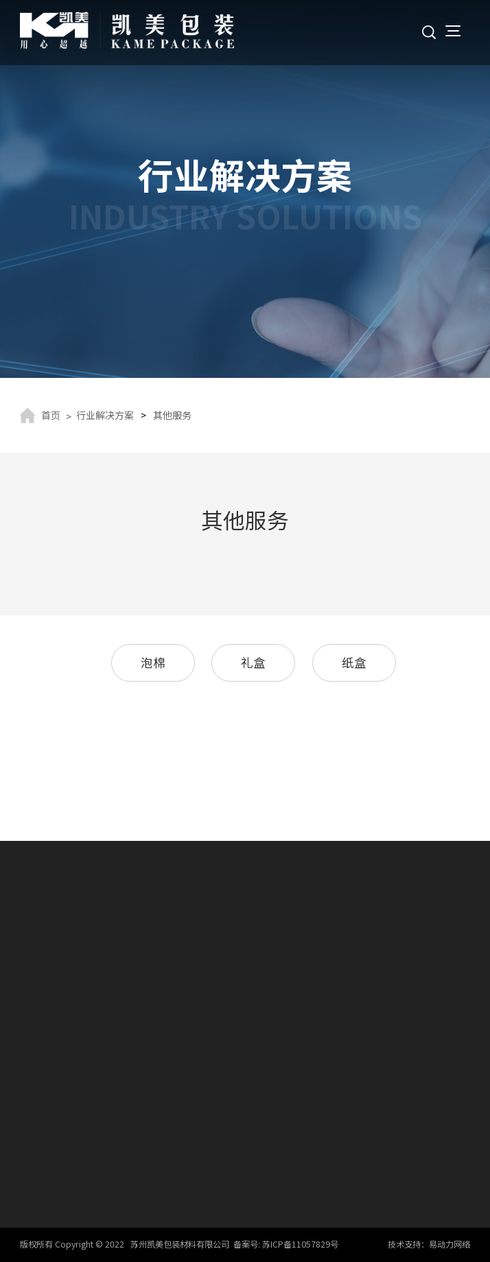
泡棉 (153, 662)
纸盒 (354, 662)
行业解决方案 (105, 415)
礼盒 (253, 662)
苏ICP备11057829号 (300, 1244)
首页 (50, 415)
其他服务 (172, 415)
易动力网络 (449, 1244)
